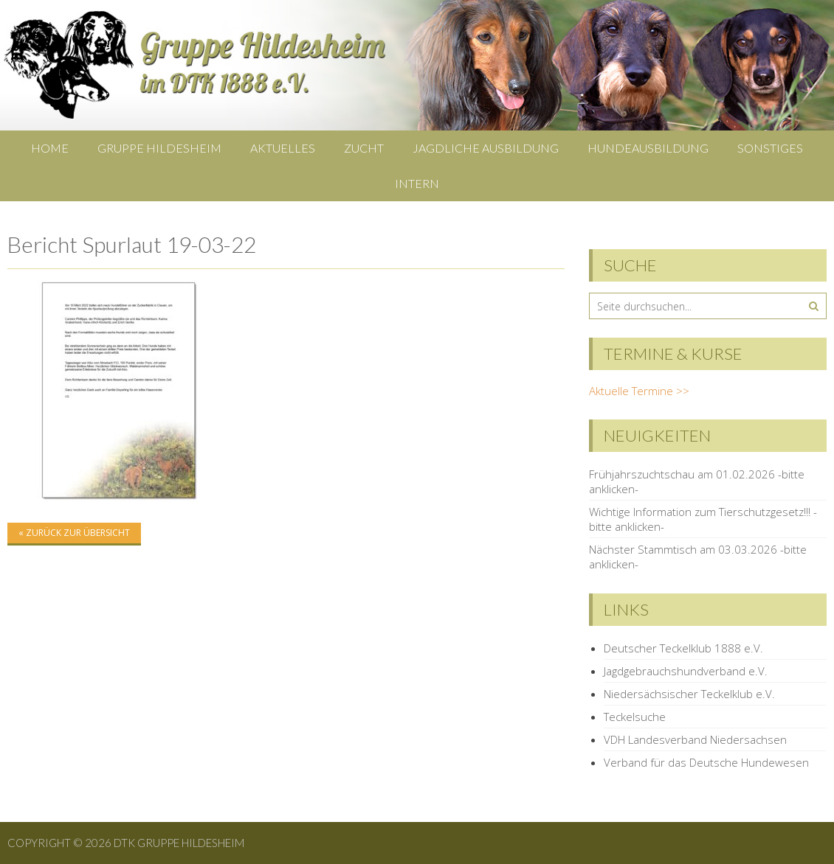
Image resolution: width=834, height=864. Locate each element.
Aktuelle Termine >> (639, 390)
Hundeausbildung (648, 148)
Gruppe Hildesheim (159, 148)
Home (50, 148)
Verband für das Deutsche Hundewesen (706, 762)
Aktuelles (282, 148)
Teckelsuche (635, 716)
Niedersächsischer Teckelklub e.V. (689, 693)
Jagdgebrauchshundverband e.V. (686, 670)
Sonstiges (770, 148)
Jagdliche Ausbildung (486, 148)
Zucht (364, 148)
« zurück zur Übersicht (74, 532)
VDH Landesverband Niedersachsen (695, 739)
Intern (417, 183)
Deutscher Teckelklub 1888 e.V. (683, 648)
